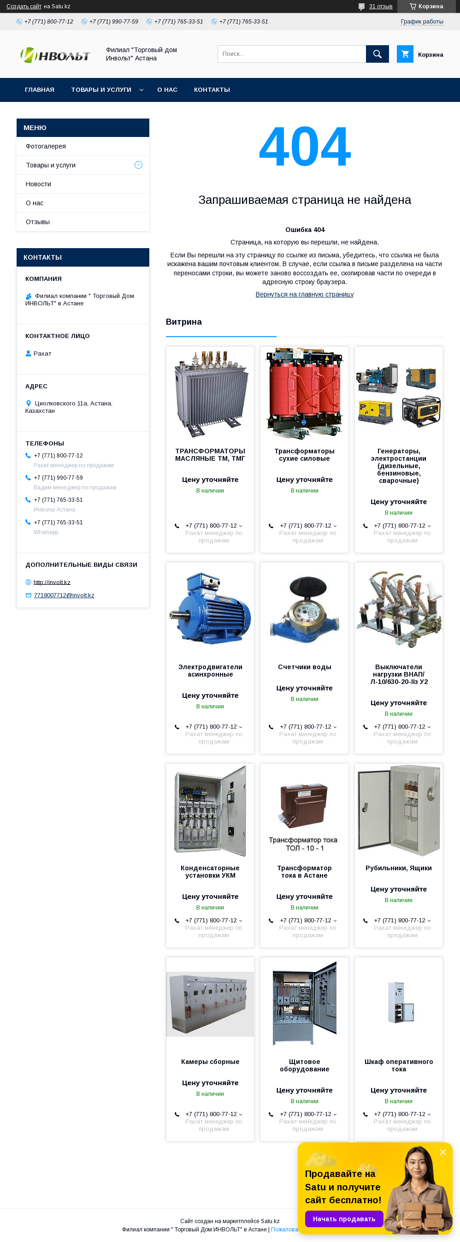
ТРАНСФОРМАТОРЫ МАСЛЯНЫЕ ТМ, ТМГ (210, 454)
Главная (39, 89)
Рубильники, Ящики (399, 868)
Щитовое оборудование (305, 1065)
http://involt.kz (52, 581)
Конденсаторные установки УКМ (210, 871)
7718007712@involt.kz (64, 595)
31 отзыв (381, 6)
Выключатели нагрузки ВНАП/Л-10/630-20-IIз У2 (399, 674)
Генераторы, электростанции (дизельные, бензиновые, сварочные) (398, 465)
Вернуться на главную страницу (305, 294)
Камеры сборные (210, 1061)
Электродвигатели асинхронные (210, 670)
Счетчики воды (304, 667)
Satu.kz (270, 1221)
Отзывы (38, 222)
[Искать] (377, 54)
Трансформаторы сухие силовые (304, 454)
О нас (167, 89)
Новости (38, 184)
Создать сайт (23, 6)
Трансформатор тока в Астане (304, 871)
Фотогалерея (46, 146)
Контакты (212, 89)
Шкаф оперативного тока (399, 1065)
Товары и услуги (101, 89)
